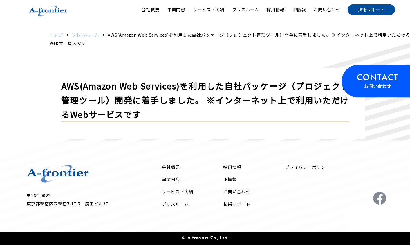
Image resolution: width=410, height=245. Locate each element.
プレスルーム (85, 35)
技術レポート (236, 204)
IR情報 (230, 179)
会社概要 (171, 167)
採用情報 (232, 167)
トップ (56, 35)
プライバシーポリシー (307, 167)
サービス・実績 (177, 192)
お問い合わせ (236, 192)
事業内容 (171, 179)
